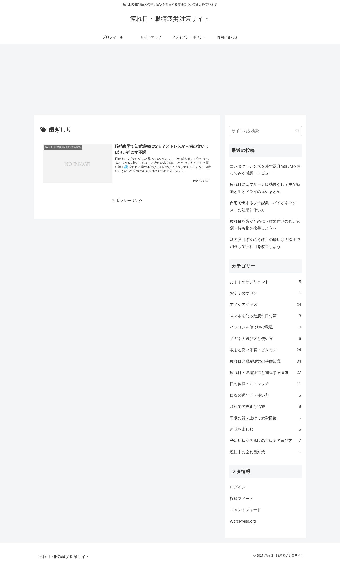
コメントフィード (245, 510)
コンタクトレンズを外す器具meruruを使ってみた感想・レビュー (265, 169)
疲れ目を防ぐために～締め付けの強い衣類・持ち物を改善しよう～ (265, 224)
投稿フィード (241, 498)
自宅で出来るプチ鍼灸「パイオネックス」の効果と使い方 (263, 206)
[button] (297, 130)
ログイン (237, 487)
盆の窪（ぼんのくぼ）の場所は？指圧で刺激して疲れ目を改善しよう (265, 243)
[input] (265, 131)
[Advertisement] (170, 79)
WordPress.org (243, 521)
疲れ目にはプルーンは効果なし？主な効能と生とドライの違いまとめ (265, 188)
